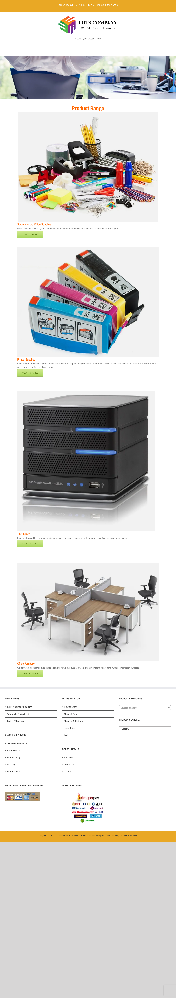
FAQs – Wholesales (16, 721)
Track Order (69, 728)
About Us (68, 757)
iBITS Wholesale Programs (19, 706)
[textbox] (145, 707)
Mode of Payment (72, 713)
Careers (67, 771)
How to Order (70, 706)
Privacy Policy (13, 750)
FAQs (66, 735)
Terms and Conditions (17, 743)
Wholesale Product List (18, 713)
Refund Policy (13, 757)
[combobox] (145, 707)
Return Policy (13, 771)
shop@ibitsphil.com (107, 5)
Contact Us (69, 764)
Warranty (11, 764)
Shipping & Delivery (73, 721)
